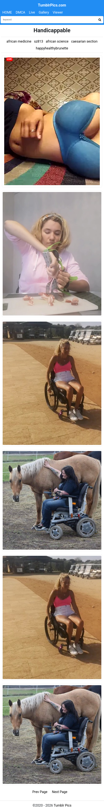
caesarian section (84, 41)
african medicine (18, 41)
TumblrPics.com (52, 5)
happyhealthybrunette (52, 48)
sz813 (38, 41)
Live (32, 12)
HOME (7, 12)
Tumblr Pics (62, 805)
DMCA (20, 12)
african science (57, 41)
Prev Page (40, 792)
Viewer (58, 12)
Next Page (59, 792)
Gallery (44, 12)
